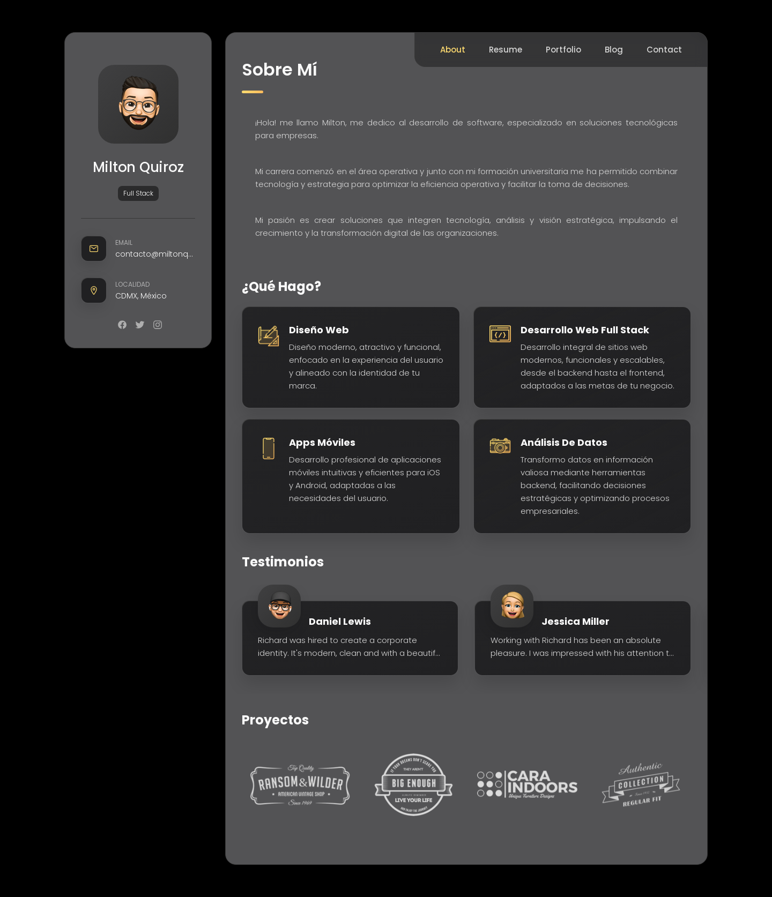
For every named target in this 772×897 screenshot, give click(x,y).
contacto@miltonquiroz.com (155, 254)
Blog (614, 49)
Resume (505, 49)
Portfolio (563, 49)
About (452, 49)
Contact (664, 49)
